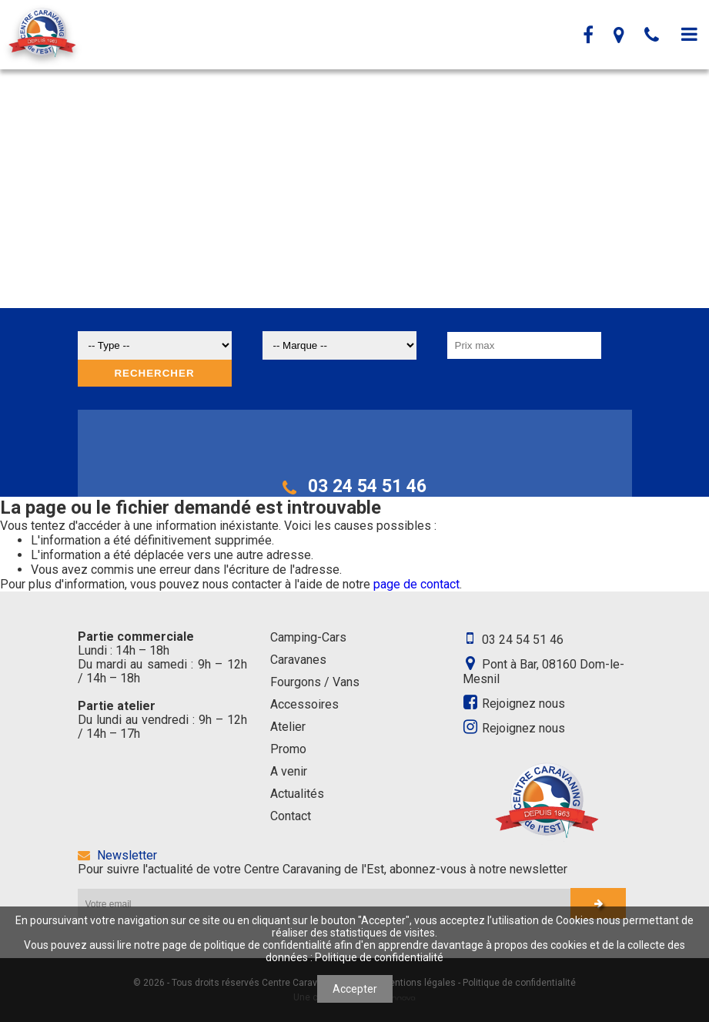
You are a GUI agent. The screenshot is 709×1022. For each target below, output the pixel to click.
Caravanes (298, 659)
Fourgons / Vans (315, 682)
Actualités (297, 793)
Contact (290, 816)
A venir (288, 771)
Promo (288, 749)
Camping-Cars (308, 637)
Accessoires (304, 704)
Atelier (288, 726)
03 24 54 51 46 (354, 486)
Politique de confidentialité (379, 957)
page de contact (416, 584)
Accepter (355, 989)
